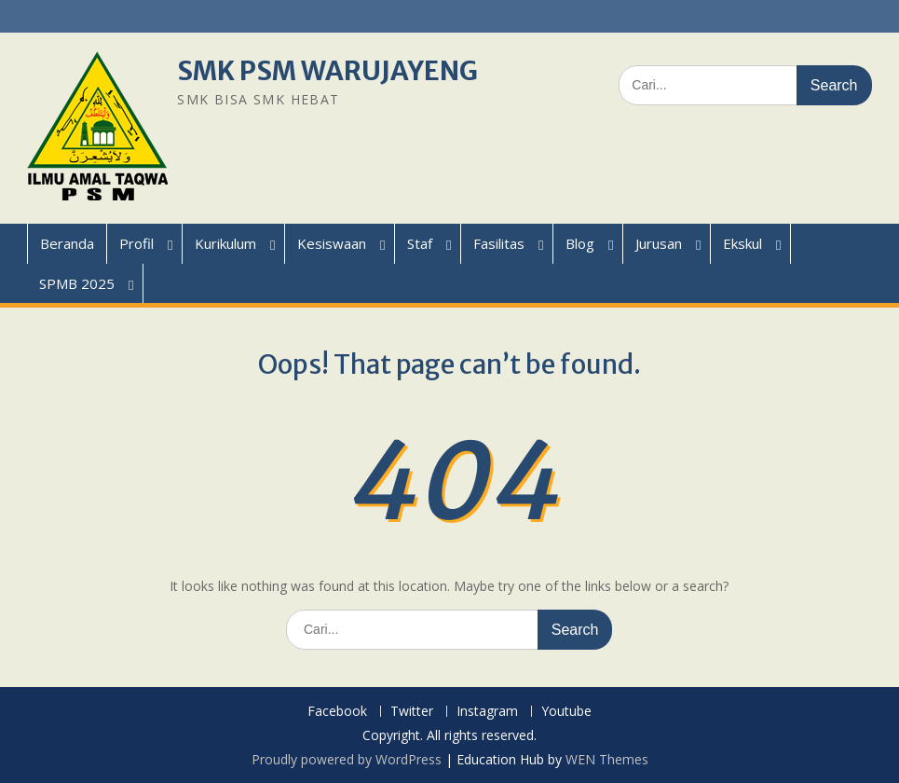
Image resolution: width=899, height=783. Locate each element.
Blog (579, 243)
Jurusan (658, 243)
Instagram (487, 712)
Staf (419, 243)
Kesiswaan (331, 243)
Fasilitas (498, 243)
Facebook (337, 712)
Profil (136, 243)
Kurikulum (225, 243)
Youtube (566, 712)
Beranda (67, 243)
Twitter (411, 712)
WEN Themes (606, 759)
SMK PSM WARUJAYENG (327, 71)
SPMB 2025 (77, 283)
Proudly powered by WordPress (347, 759)
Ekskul (742, 243)
